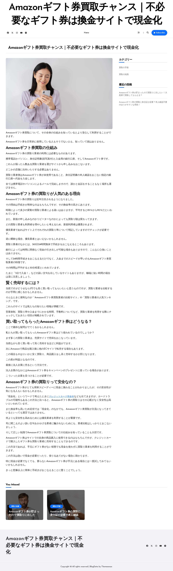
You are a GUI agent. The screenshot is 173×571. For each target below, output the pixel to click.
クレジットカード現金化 (62, 396)
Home (86, 33)
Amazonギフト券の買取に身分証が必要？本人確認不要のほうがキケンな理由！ (143, 103)
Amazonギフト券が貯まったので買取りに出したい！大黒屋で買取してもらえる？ (143, 94)
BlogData (94, 567)
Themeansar (106, 567)
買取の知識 (124, 74)
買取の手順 (124, 68)
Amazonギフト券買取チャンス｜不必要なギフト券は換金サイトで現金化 (45, 545)
